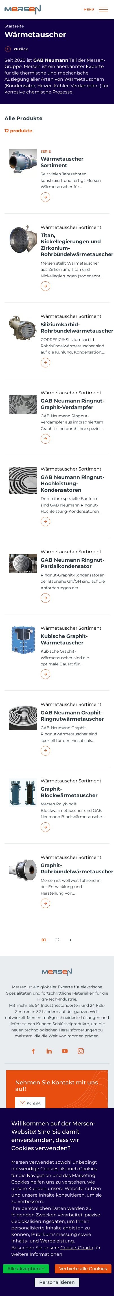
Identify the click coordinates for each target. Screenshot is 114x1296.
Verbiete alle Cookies (83, 1268)
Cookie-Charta (76, 1247)
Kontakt (34, 1103)
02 (58, 941)
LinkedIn (49, 1051)
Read (73, 197)
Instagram (80, 1051)
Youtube (65, 1051)
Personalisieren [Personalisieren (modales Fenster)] (57, 1282)
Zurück (21, 49)
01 (44, 941)
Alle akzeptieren (26, 1268)
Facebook (33, 1051)
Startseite (14, 26)
